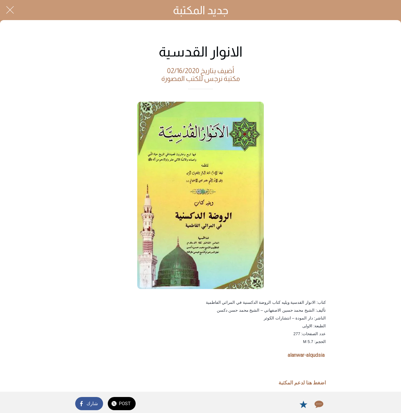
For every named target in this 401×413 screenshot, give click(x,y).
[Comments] (318, 404)
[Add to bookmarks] (303, 404)
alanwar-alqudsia (306, 355)
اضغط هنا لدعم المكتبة (302, 383)
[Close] (10, 10)
